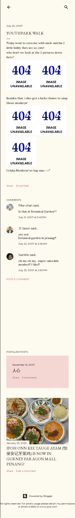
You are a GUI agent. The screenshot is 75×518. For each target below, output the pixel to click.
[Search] (66, 6)
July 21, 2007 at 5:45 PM (32, 217)
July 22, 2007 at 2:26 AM (32, 243)
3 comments (29, 377)
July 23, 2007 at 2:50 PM (32, 270)
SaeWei (23, 255)
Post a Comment (17, 279)
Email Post (22, 185)
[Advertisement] (37, 315)
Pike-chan (25, 205)
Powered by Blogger (38, 496)
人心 (16, 370)
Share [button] (9, 185)
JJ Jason (24, 228)
